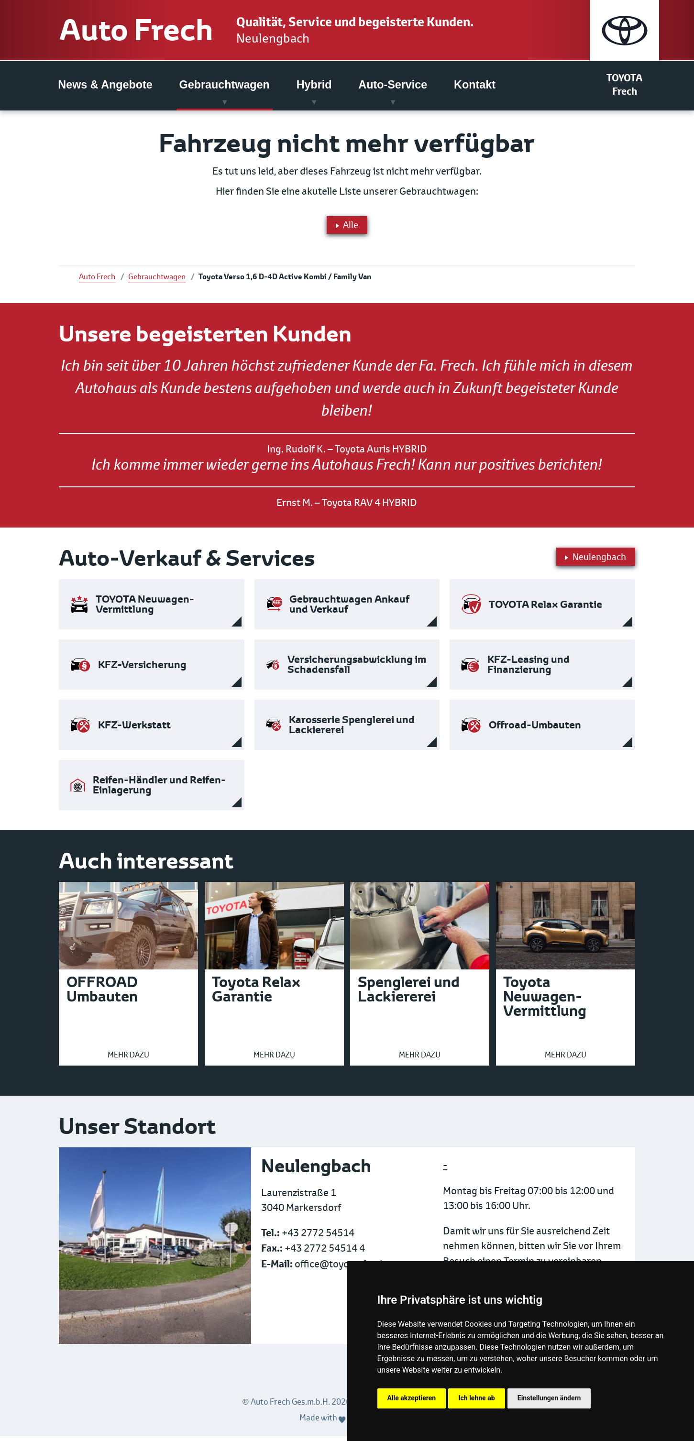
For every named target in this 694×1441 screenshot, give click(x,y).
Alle (347, 226)
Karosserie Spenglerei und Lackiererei (352, 730)
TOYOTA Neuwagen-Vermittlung (145, 609)
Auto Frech (149, 31)
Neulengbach (305, 39)
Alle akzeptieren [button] (411, 1398)
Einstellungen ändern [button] (549, 1398)
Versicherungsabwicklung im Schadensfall (356, 670)
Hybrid (314, 85)
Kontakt (475, 85)
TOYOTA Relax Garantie (545, 610)
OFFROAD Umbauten (102, 994)
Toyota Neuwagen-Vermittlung (544, 1001)
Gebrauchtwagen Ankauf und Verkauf (349, 609)
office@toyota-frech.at (346, 1269)
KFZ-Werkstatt (134, 730)
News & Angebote (105, 85)
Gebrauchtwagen (224, 85)
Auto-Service (392, 85)
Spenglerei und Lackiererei (409, 994)
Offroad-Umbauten (535, 730)
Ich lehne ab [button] (476, 1398)
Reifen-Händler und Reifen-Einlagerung (159, 790)
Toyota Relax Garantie (256, 994)
